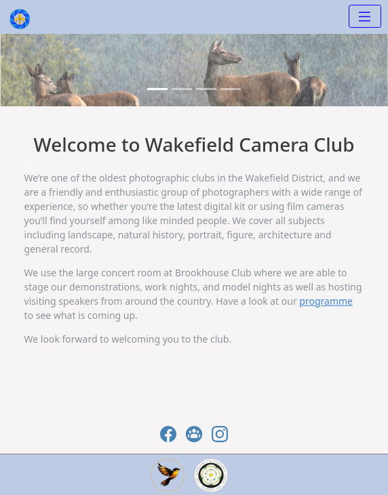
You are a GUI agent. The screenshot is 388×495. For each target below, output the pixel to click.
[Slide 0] (157, 89)
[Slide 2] (206, 89)
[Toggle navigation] (365, 16)
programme (326, 301)
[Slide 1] (182, 89)
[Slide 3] (230, 89)
